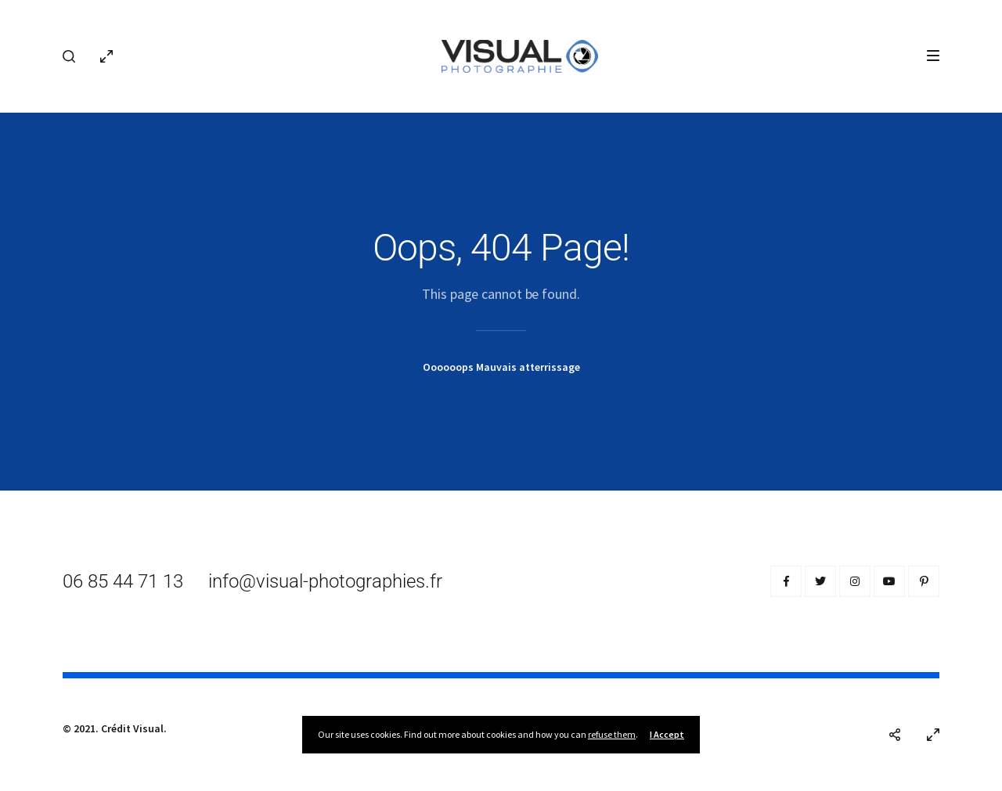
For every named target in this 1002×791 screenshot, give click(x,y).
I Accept (667, 734)
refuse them (612, 734)
